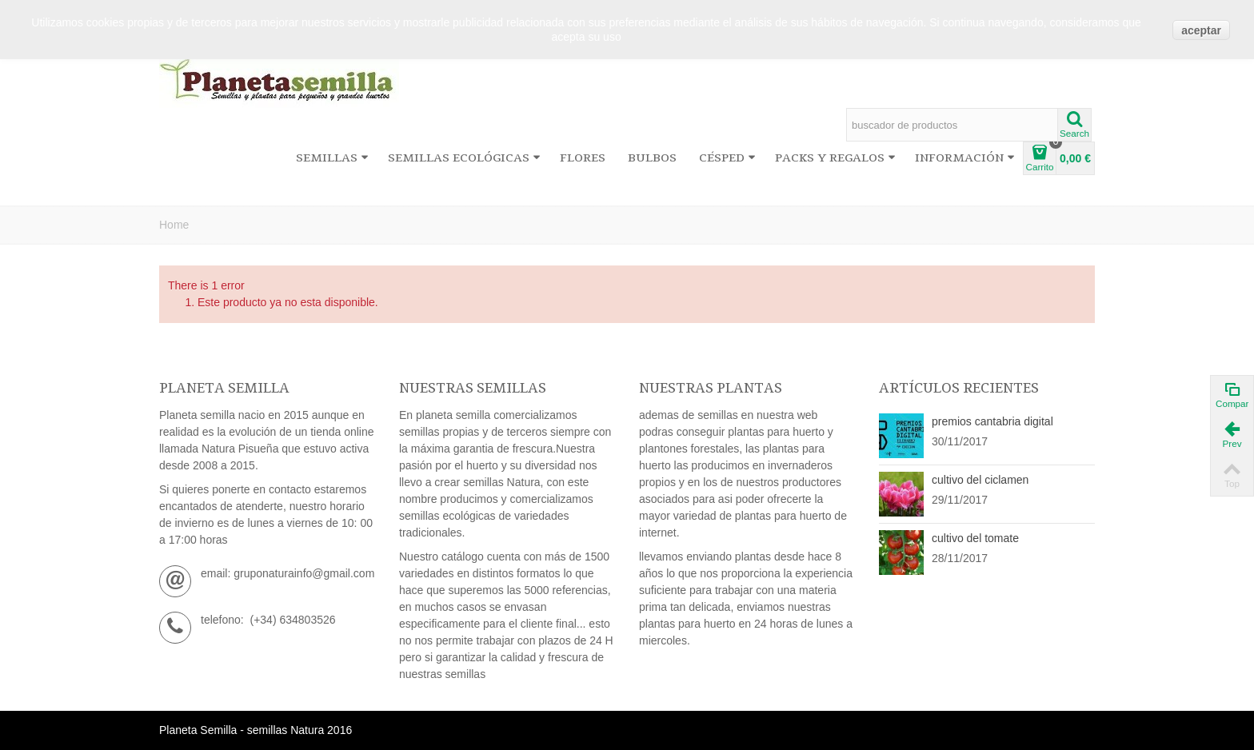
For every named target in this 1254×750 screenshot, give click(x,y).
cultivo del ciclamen (980, 479)
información (965, 158)
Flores (582, 158)
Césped (727, 158)
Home (174, 224)
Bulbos (652, 158)
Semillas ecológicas (464, 158)
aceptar (1201, 30)
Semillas (332, 158)
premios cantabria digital (992, 421)
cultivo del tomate (975, 538)
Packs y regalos (835, 158)
